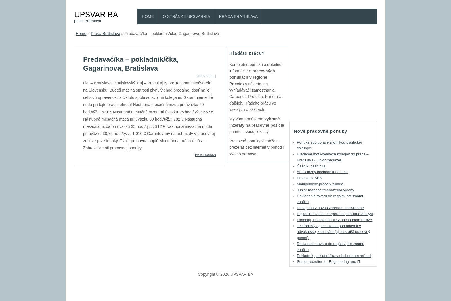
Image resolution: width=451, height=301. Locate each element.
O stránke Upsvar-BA (186, 16)
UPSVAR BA (96, 14)
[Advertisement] (333, 82)
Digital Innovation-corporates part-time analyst (335, 214)
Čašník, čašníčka (311, 166)
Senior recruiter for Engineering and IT (328, 261)
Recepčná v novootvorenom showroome (330, 208)
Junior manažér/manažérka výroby (325, 190)
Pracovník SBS (309, 178)
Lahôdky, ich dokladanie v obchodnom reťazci (334, 220)
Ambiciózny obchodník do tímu (322, 172)
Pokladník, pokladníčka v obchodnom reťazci (334, 256)
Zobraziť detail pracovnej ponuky (112, 148)
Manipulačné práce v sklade (320, 184)
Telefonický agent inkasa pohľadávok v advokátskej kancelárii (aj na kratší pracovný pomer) (333, 232)
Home (148, 16)
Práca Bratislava (238, 16)
